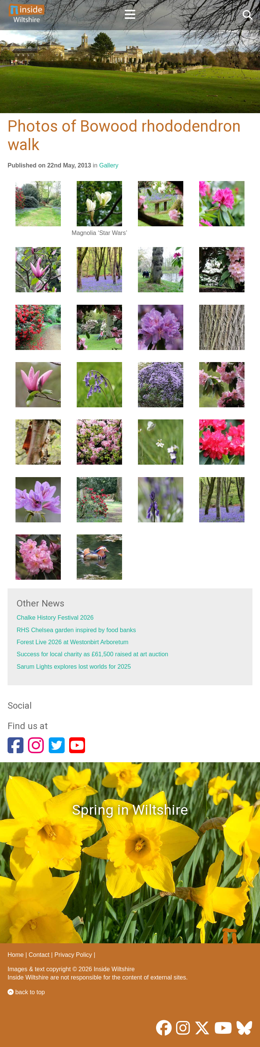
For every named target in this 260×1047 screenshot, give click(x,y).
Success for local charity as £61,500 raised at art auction (92, 654)
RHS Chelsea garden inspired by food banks (76, 630)
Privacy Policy (73, 955)
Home (16, 955)
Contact (39, 955)
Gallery (108, 165)
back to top (26, 992)
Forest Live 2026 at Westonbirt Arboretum (72, 642)
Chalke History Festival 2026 (55, 617)
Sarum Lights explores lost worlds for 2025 (74, 666)
